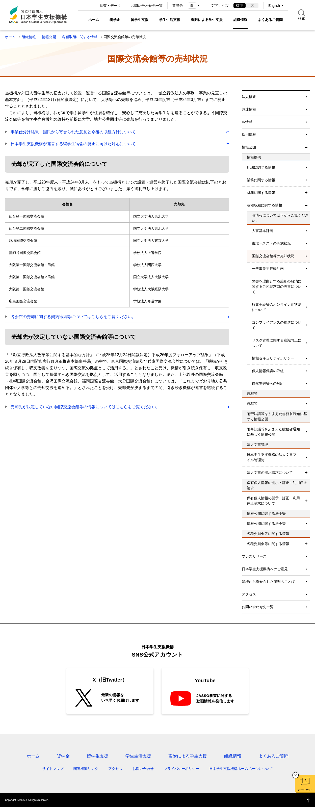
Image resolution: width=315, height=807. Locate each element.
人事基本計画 (262, 231)
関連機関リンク (85, 769)
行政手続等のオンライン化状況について (276, 307)
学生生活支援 (169, 20)
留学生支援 (139, 20)
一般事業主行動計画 (268, 269)
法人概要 (249, 97)
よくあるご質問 (270, 20)
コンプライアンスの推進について (276, 325)
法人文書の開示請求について (270, 473)
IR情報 (247, 122)
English (274, 6)
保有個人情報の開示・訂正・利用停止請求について (273, 500)
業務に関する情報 (261, 180)
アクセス (249, 594)
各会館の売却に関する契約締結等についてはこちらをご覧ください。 (73, 317)
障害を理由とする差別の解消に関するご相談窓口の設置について (276, 286)
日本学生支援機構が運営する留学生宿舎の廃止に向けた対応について (73, 144)
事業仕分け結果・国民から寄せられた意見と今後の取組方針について (73, 132)
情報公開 (49, 37)
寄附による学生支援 (207, 20)
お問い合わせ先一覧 (147, 6)
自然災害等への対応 (268, 383)
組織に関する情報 (261, 167)
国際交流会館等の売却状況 (273, 256)
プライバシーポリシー (181, 769)
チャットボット (305, 790)
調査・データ (110, 6)
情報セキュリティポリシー (273, 358)
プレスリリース (254, 556)
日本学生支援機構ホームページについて (241, 769)
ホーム (93, 20)
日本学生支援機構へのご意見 (265, 569)
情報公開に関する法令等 (266, 524)
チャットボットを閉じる (296, 775)
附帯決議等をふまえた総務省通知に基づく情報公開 (273, 431)
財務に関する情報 (261, 193)
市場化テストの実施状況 (271, 243)
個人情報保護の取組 (268, 371)
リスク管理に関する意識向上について (276, 343)
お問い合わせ (143, 769)
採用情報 (249, 135)
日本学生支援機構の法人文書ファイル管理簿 (273, 457)
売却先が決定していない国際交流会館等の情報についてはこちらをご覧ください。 (85, 407)
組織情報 (240, 20)
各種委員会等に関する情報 (268, 544)
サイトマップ (52, 769)
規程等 (252, 404)
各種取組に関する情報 (79, 37)
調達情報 (249, 109)
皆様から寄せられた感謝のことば (268, 582)
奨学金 (115, 20)
